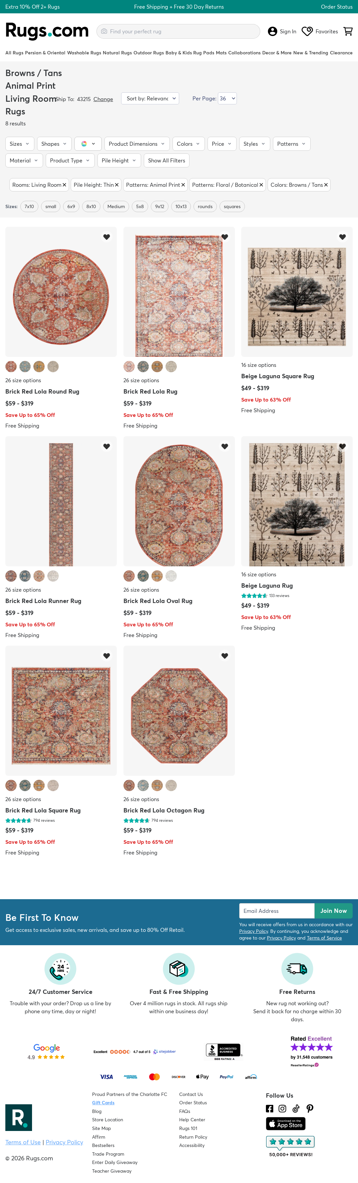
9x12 (159, 206)
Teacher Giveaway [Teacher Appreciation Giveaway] (111, 1171)
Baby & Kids (178, 53)
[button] (19, 144)
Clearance (341, 53)
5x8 (140, 206)
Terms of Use (23, 1142)
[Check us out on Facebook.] (270, 1108)
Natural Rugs (117, 53)
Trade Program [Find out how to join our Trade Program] (108, 1154)
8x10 (91, 206)
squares (232, 206)
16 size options (258, 365)
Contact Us (191, 1094)
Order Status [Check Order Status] (193, 1103)
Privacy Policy (253, 931)
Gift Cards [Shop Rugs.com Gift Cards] (103, 1103)
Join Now (333, 911)
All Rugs (14, 53)
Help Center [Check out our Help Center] (192, 1120)
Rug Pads (203, 53)
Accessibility (192, 1145)
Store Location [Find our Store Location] (107, 1120)
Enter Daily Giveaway (114, 1162)
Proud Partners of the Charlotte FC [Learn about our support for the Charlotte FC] (129, 1094)
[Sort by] (150, 98)
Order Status (337, 6)
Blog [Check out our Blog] (96, 1111)
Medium (116, 206)
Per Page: (205, 98)
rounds (205, 206)
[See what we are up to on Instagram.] (282, 1108)
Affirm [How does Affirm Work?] (98, 1137)
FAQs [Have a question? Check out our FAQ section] (184, 1111)
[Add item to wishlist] (106, 236)
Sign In (282, 31)
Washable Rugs (84, 53)
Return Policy (193, 1137)
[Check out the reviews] (291, 1146)
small (50, 206)
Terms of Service (324, 938)
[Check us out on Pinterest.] (310, 1108)
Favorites (320, 31)
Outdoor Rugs (148, 53)
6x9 (71, 206)
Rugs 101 (188, 1128)
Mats (221, 53)
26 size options (23, 380)
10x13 (181, 206)
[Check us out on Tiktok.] (296, 1108)
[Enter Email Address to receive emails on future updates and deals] (277, 911)
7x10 (29, 206)
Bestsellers (103, 1145)
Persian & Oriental (45, 53)
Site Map (101, 1128)
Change (103, 99)
